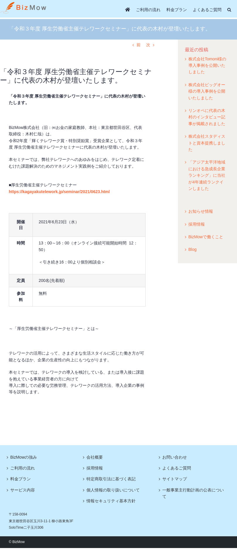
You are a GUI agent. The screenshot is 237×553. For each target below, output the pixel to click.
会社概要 (94, 457)
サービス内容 (22, 490)
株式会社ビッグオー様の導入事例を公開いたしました (206, 91)
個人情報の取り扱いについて (113, 490)
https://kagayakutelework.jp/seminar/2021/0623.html (59, 191)
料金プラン (20, 479)
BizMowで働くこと (205, 236)
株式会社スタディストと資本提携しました (206, 143)
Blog (192, 249)
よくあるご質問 (176, 468)
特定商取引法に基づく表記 (111, 479)
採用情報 (196, 224)
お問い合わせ (174, 457)
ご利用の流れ (22, 468)
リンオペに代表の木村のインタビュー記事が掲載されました (206, 117)
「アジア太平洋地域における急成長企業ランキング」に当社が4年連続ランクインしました (206, 175)
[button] (229, 9)
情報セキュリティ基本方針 (111, 500)
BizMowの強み (23, 457)
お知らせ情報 (200, 211)
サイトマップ (174, 479)
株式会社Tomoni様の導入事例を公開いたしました (207, 65)
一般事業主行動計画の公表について (193, 493)
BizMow (18, 542)
